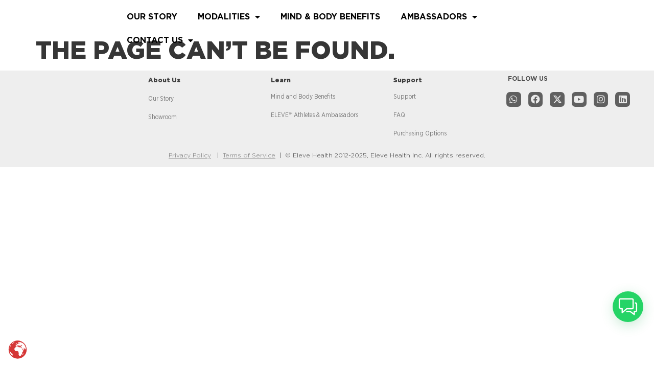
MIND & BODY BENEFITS (330, 17)
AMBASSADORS (439, 17)
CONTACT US (160, 40)
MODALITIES (229, 17)
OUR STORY (152, 17)
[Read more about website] (58, 26)
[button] (628, 306)
